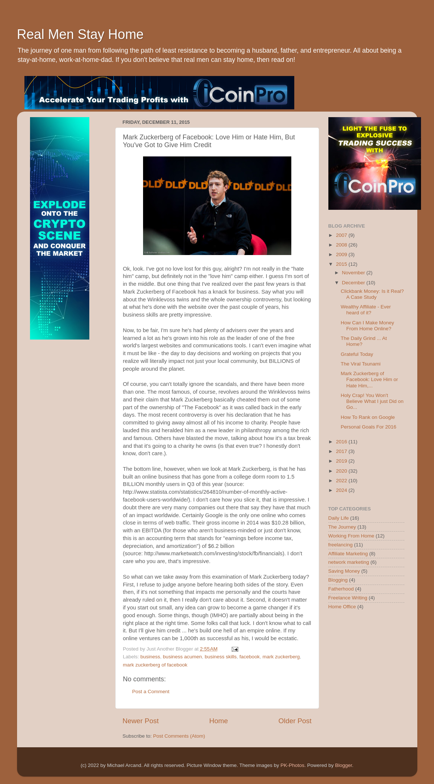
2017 (342, 451)
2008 (342, 245)
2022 (342, 480)
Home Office (342, 606)
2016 (342, 441)
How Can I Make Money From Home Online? (367, 325)
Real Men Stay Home (80, 34)
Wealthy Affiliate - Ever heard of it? (366, 309)
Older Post (294, 721)
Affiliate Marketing (348, 553)
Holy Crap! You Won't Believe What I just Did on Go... (372, 401)
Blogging (338, 580)
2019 (342, 461)
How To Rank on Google (368, 417)
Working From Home (351, 536)
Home (218, 721)
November (354, 272)
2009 (342, 254)
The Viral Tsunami (361, 364)
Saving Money (344, 571)
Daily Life (338, 518)
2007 (342, 235)
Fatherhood (341, 589)
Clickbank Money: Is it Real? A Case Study (372, 294)
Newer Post (141, 721)
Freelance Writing (348, 598)
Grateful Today (357, 354)
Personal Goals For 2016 (368, 427)
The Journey (342, 527)
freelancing (340, 545)
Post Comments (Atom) (179, 736)
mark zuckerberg (281, 656)
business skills (220, 656)
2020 (342, 471)
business (150, 656)
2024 (342, 490)
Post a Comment (151, 691)
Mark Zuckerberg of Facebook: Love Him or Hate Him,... (369, 379)
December (354, 282)
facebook (249, 656)
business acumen (182, 656)
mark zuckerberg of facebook (155, 665)
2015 (342, 264)
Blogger (343, 765)
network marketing (348, 562)
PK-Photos (293, 765)
